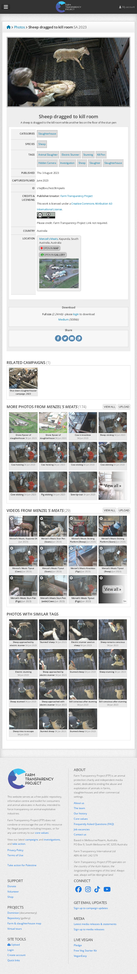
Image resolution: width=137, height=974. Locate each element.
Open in (50, 248)
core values (42, 833)
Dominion (22, 913)
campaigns (31, 839)
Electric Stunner (70, 154)
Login (10, 950)
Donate (11, 886)
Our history (80, 813)
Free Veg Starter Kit (85, 950)
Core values (81, 818)
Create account (16, 955)
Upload (124, 406)
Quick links (13, 960)
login (76, 314)
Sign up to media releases (89, 929)
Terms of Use (15, 855)
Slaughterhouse (47, 133)
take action (18, 843)
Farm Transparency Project (76, 196)
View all (109, 406)
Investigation (67, 163)
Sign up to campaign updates (91, 908)
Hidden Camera (47, 163)
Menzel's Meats (48, 239)
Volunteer (13, 891)
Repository (18, 918)
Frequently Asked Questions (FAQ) (94, 824)
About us (79, 803)
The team (79, 808)
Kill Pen (101, 154)
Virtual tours (14, 928)
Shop (10, 896)
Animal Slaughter (48, 154)
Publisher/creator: (48, 196)
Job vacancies (82, 829)
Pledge (78, 945)
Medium (63, 319)
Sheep (41, 144)
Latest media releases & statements (95, 924)
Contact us (80, 834)
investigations (52, 839)
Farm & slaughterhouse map (24, 923)
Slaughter (94, 163)
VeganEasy (80, 955)
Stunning (88, 154)
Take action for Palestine (21, 865)
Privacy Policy (15, 850)
